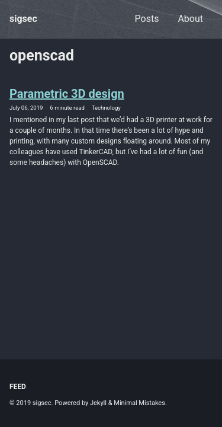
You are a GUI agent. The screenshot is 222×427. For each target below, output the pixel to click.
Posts (147, 18)
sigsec (23, 18)
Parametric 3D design (66, 94)
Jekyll (98, 403)
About (190, 18)
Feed (17, 387)
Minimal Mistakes (139, 403)
